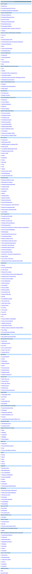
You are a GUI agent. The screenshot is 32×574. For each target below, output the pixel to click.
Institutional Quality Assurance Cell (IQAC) (11, 28)
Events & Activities (6, 113)
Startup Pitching (5, 195)
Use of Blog (4, 329)
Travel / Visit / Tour (6, 349)
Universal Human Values (7, 251)
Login (2, 570)
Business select (5, 188)
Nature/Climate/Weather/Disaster (9, 485)
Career (3, 399)
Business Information (6, 200)
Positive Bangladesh (6, 477)
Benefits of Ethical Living (7, 238)
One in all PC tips (5, 300)
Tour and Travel (5, 381)
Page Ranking (5, 503)
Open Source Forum (6, 303)
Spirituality (4, 563)
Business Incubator (6, 197)
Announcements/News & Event (8, 8)
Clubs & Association (6, 122)
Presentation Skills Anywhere (8, 247)
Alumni (3, 168)
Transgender (4, 483)
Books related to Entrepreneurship (9, 209)
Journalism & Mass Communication (9, 72)
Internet (3, 265)
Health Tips (4, 443)
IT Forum (4, 307)
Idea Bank (4, 517)
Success (3, 561)
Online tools (4, 537)
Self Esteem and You (6, 225)
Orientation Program (6, 115)
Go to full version (4, 572)
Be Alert (3, 523)
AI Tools (3, 416)
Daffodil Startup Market (7, 126)
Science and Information (7, 48)
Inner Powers (4, 555)
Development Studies (6, 75)
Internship (4, 162)
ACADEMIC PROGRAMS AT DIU (9, 148)
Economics (4, 550)
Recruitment (4, 403)
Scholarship (4, 157)
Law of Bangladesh (6, 472)
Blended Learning (5, 372)
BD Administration (6, 470)
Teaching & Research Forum (8, 17)
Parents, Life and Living (7, 220)
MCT (3, 46)
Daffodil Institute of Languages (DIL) (10, 144)
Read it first (4, 6)
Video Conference (6, 283)
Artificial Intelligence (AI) (7, 414)
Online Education (5, 370)
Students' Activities (6, 95)
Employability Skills (6, 394)
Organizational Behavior (7, 535)
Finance (3, 548)
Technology (4, 410)
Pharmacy (4, 84)
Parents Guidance (5, 108)
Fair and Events (5, 93)
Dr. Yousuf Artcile (6, 512)
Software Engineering (6, 44)
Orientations (4, 99)
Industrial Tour (5, 387)
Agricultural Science (6, 50)
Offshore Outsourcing (6, 323)
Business (4, 481)
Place (3, 459)
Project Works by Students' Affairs (9, 135)
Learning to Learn (6, 218)
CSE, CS (4, 35)
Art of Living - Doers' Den (7, 258)
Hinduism (4, 432)
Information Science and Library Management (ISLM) (13, 77)
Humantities (4, 510)
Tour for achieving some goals (8, 390)
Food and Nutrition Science (7, 445)
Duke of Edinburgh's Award (8, 128)
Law (3, 68)
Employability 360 (6, 401)
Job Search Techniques (7, 249)
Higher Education (5, 363)
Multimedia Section (6, 343)
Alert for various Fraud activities (9, 526)
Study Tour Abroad (6, 383)
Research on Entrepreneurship (8, 207)
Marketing (4, 543)
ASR (3, 164)
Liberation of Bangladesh (7, 474)
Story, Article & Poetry (7, 347)
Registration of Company (7, 182)
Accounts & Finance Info (7, 175)
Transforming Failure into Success (9, 234)
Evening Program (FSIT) (7, 39)
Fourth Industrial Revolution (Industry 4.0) (11, 419)
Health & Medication (6, 104)
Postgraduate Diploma (7, 26)
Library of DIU (5, 153)
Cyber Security (5, 269)
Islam (3, 430)
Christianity (4, 434)
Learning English (5, 356)
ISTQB (3, 296)
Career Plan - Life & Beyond (8, 245)
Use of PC (4, 312)
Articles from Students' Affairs (8, 133)
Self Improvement (6, 557)
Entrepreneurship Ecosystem (8, 179)
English (3, 70)
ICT (3, 316)
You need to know (5, 367)
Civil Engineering (5, 61)
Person (3, 456)
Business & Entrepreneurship (8, 21)
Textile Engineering (6, 57)
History (3, 463)
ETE (3, 59)
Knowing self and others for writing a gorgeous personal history (15, 227)
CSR (3, 166)
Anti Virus (4, 314)
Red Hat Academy (6, 289)
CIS (3, 37)
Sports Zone (4, 341)
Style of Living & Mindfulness (8, 229)
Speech (3, 454)
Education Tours (5, 385)
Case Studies (4, 211)
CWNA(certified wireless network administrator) (12, 274)
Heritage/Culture (5, 468)
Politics (3, 479)
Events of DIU (5, 146)
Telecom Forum (5, 305)
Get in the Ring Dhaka (6, 124)
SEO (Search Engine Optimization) (9, 490)
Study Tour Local (5, 378)
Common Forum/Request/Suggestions (10, 10)
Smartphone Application (7, 412)
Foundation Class (5, 117)
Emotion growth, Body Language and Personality (12, 260)
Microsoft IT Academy (7, 271)
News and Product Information (8, 332)
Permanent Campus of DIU (7, 151)
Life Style (4, 345)
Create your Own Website (7, 321)
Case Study (4, 396)
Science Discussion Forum (7, 407)
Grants (3, 159)
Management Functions (7, 541)
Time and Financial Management (9, 242)
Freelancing (4, 497)
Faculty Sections (5, 19)
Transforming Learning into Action (9, 240)
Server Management (6, 280)
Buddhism (4, 436)
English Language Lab (6, 374)
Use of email (4, 309)
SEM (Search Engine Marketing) (9, 492)
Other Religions (5, 439)
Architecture (4, 55)
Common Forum (5, 521)
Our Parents (4, 508)
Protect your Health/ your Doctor (9, 450)
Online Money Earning (7, 325)
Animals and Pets (5, 352)
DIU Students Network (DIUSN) (9, 336)
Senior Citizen (5, 256)
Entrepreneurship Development (8, 184)
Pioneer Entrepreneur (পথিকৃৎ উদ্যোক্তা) (10, 204)
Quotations (4, 566)
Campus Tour (5, 139)
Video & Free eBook (6, 559)
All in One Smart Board (7, 267)
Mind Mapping (5, 231)
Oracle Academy (5, 287)
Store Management (6, 173)
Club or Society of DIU (7, 171)
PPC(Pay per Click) (6, 494)
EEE (3, 64)
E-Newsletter (4, 130)
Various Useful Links (6, 294)
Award (3, 155)
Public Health (5, 88)
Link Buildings (5, 501)
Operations (4, 546)
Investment (4, 191)
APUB (3, 358)
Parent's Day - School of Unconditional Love (11, 254)
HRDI (3, 530)
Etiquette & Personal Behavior (8, 222)
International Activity (6, 423)
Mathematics (4, 361)
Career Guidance (5, 101)
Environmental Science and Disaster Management (12, 41)
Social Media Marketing (7, 499)
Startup (3, 193)
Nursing (3, 30)
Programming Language (7, 298)
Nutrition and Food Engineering (8, 86)
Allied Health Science (6, 23)
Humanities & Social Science (8, 79)
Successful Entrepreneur (7, 202)
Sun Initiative (5, 285)
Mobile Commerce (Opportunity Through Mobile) (12, 327)
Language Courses (6, 425)
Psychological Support (6, 119)
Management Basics (6, 539)
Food (3, 448)
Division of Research (6, 15)
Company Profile (5, 186)
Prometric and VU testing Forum (9, 276)
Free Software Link (6, 292)
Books (3, 461)
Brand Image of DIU (6, 142)
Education (4, 106)
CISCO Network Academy (7, 278)
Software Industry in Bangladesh (9, 318)
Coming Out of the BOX (7, 216)
